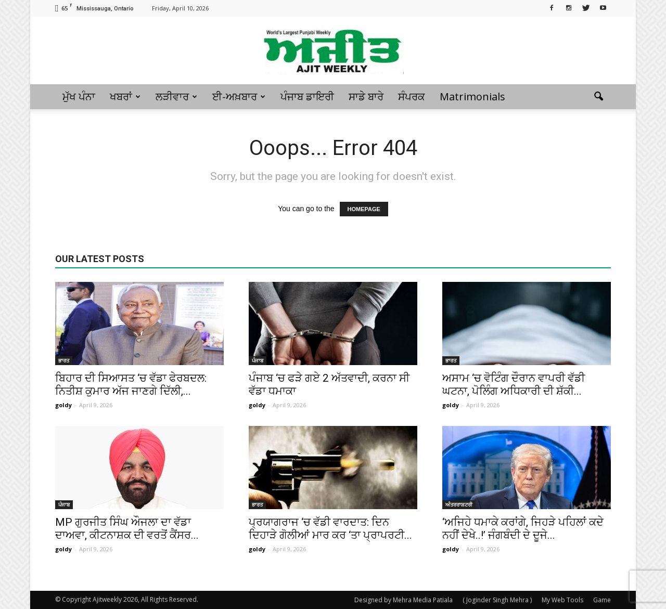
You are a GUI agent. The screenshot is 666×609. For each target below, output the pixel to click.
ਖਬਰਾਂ (125, 96)
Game (602, 599)
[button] (598, 96)
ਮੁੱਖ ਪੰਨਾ (78, 96)
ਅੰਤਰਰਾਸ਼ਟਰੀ (458, 504)
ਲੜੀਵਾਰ (176, 96)
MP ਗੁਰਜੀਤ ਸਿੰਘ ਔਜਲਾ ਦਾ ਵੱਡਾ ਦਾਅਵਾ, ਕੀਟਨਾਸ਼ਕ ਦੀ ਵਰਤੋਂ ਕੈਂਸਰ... (127, 528)
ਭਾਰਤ (63, 360)
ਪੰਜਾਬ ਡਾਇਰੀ (307, 96)
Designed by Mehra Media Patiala (403, 599)
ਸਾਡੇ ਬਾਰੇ (366, 96)
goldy (63, 405)
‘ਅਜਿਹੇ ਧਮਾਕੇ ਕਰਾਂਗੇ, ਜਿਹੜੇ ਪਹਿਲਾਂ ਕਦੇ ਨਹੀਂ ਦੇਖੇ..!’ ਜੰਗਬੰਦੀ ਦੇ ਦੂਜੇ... (523, 528)
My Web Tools (562, 599)
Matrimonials (472, 96)
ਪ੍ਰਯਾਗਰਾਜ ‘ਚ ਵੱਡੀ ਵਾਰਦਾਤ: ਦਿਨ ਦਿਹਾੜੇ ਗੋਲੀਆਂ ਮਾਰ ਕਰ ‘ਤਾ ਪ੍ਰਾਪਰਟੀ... (330, 528)
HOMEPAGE (364, 209)
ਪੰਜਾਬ (257, 360)
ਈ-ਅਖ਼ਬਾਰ (238, 96)
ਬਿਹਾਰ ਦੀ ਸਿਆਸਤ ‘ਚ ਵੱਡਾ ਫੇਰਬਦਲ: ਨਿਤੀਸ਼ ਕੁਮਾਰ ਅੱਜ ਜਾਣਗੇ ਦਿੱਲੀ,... (131, 384)
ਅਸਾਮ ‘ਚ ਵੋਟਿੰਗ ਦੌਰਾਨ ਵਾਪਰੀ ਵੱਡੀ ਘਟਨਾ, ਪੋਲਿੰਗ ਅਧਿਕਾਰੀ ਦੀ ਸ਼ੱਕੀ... (513, 384)
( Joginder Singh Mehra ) (497, 599)
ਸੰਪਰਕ (411, 96)
